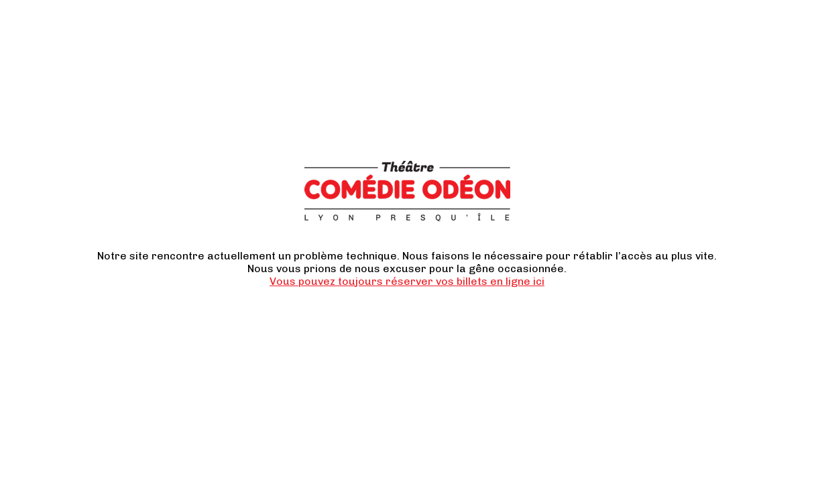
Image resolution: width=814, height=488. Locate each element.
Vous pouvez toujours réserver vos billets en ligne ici (407, 281)
